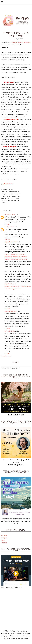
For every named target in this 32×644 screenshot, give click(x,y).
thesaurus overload (12, 198)
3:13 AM (7, 224)
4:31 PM (7, 353)
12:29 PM (7, 309)
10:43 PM (7, 239)
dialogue (6, 189)
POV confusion (11, 196)
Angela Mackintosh (11, 242)
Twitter (3, 540)
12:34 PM (7, 329)
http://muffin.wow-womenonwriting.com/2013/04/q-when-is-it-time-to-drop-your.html (18, 286)
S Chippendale (9, 227)
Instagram (4, 538)
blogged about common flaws (21, 42)
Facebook (4, 535)
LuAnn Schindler (8, 184)
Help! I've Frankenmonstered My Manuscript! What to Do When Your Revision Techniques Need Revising (16, 256)
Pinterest (4, 543)
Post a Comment (6, 356)
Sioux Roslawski (10, 214)
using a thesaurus (7, 200)
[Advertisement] (16, 609)
